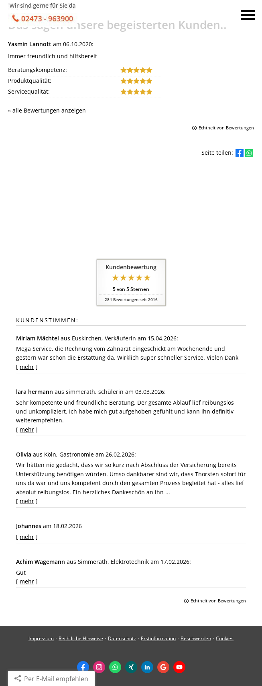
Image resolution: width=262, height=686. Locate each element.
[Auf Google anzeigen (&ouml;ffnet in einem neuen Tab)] (163, 667)
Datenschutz (122, 638)
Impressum (41, 638)
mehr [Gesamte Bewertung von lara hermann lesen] (27, 429)
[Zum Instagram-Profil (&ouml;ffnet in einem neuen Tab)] (99, 667)
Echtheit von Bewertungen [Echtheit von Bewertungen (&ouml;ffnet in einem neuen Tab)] (226, 128)
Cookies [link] (225, 638)
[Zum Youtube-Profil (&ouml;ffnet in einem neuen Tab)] (179, 667)
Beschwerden (196, 638)
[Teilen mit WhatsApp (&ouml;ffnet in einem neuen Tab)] (249, 153)
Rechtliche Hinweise (81, 638)
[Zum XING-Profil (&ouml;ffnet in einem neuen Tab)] (131, 667)
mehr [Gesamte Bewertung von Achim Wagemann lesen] (27, 581)
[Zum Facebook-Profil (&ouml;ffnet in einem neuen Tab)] (83, 667)
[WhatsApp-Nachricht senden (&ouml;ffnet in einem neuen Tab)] (115, 667)
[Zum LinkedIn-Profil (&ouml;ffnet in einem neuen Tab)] (147, 667)
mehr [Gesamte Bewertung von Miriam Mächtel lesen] (27, 367)
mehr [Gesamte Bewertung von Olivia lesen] (27, 501)
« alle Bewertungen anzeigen (47, 110)
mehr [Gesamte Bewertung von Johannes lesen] (27, 537)
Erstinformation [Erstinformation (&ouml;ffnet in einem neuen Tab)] (158, 638)
